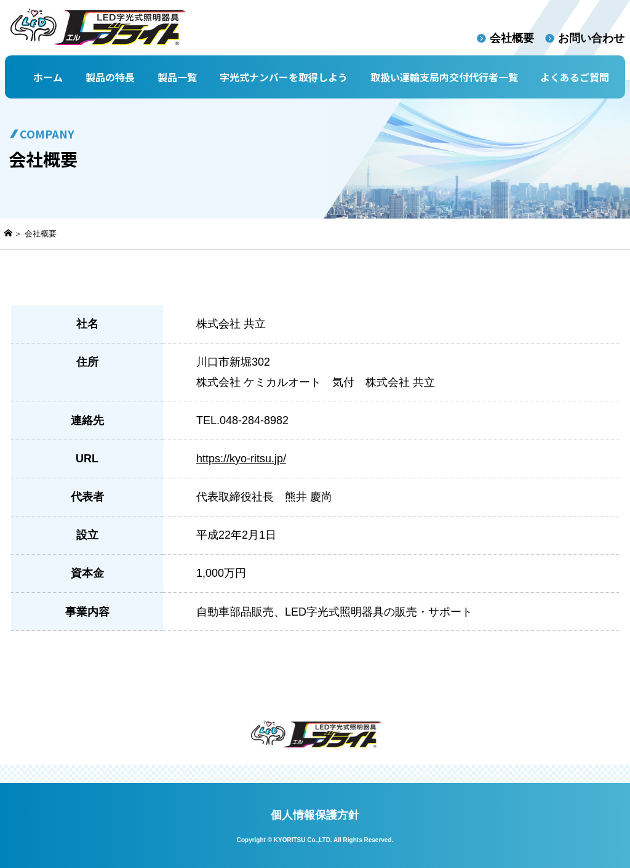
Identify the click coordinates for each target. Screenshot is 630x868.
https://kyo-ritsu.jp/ (241, 458)
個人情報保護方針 (315, 815)
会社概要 (512, 38)
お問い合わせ (591, 38)
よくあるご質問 (574, 77)
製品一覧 (177, 77)
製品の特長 (110, 77)
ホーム (48, 77)
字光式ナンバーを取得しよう (284, 77)
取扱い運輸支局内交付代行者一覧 (444, 77)
